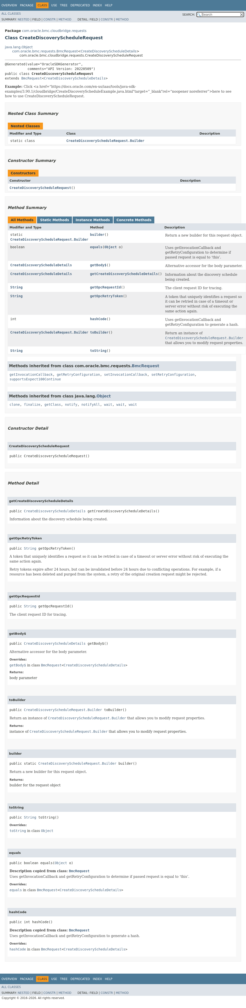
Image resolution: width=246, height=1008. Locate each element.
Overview (9, 5)
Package (26, 5)
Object (110, 247)
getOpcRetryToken (106, 296)
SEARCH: (188, 14)
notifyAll (90, 404)
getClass (52, 404)
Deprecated (80, 5)
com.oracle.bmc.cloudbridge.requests (54, 31)
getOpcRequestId (105, 287)
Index (97, 5)
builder (97, 235)
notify (71, 404)
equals (96, 247)
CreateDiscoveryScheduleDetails (109, 51)
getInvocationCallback (31, 374)
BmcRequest (31, 78)
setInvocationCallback (125, 374)
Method (65, 19)
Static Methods (54, 220)
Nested (23, 19)
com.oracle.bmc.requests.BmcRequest (45, 51)
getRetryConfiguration (78, 374)
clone (15, 404)
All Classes (11, 13)
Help (108, 5)
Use (54, 5)
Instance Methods (93, 220)
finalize (32, 404)
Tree (64, 5)
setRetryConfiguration (173, 374)
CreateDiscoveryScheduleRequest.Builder (105, 141)
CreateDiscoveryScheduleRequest (40, 188)
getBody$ (98, 265)
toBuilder (99, 332)
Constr (49, 19)
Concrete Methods (134, 220)
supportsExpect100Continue (35, 379)
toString (98, 351)
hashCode (98, 319)
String (16, 287)
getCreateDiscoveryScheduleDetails (124, 274)
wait (108, 404)
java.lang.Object (19, 47)
